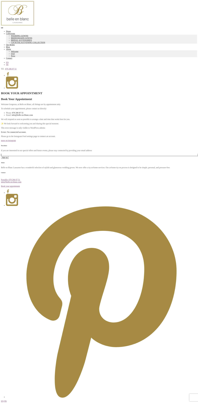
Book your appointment (10, 186)
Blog (8, 47)
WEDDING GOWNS (19, 36)
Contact (9, 58)
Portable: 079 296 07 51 (10, 180)
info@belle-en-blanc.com (11, 182)
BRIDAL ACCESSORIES (21, 40)
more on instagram (8, 140)
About (8, 49)
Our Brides (10, 45)
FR (7, 65)
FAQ (13, 54)
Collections (10, 33)
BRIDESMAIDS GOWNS (21, 38)
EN (7, 62)
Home (8, 31)
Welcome (14, 51)
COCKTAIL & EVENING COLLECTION (28, 42)
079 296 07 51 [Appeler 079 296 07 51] (11, 69)
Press (13, 56)
